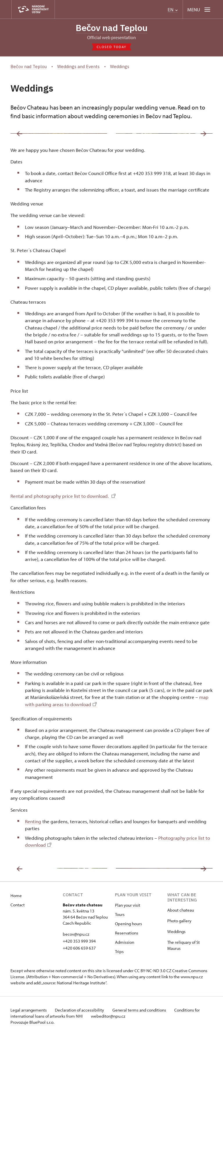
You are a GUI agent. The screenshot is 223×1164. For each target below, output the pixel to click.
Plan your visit (127, 1033)
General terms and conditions (143, 1138)
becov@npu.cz (76, 1062)
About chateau (180, 1038)
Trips (119, 1080)
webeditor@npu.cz (110, 1144)
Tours (120, 1042)
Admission (124, 1070)
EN (173, 9)
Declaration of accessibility (82, 1138)
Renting (33, 885)
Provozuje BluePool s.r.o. (32, 1150)
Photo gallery (179, 1049)
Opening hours (128, 1052)
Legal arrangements (29, 1138)
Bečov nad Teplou (111, 28)
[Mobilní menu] (199, 9)
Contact (17, 1033)
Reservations (126, 1061)
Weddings (176, 1060)
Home (16, 1024)
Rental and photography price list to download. (63, 560)
